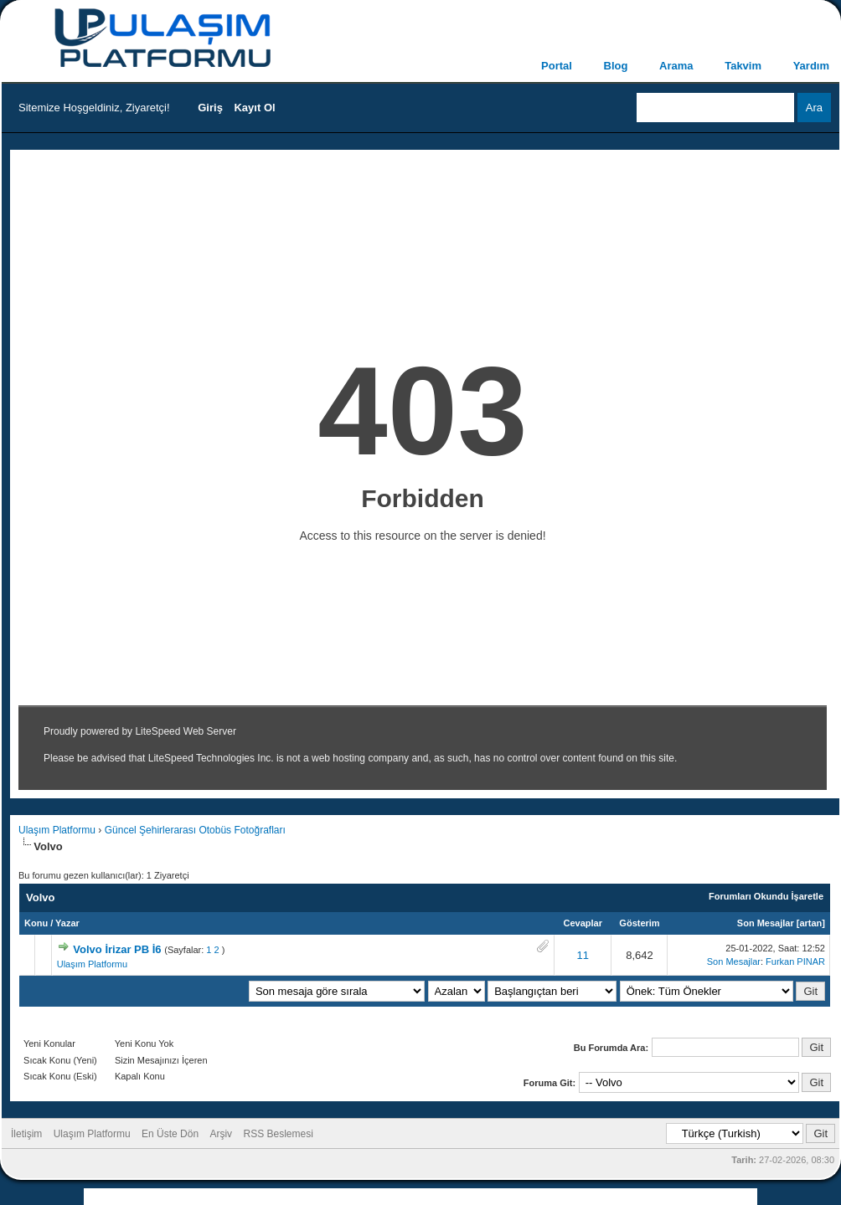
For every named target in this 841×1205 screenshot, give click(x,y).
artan (810, 923)
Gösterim (639, 923)
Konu (36, 923)
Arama (676, 65)
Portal (556, 65)
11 (583, 955)
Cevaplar (583, 923)
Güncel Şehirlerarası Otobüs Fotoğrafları (195, 830)
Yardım (811, 65)
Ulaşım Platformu (56, 830)
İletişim (26, 1134)
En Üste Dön (170, 1134)
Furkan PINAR (795, 961)
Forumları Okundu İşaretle (766, 896)
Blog (616, 65)
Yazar (67, 923)
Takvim (743, 65)
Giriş (210, 107)
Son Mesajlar (765, 923)
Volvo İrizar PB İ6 (117, 949)
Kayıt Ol (254, 107)
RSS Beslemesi (277, 1134)
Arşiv (220, 1134)
